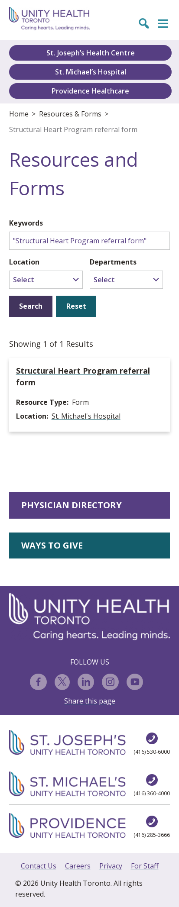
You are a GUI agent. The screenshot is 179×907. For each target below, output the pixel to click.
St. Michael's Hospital (86, 416)
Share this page (89, 701)
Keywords (26, 223)
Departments (113, 262)
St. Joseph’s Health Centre (90, 53)
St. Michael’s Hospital (90, 72)
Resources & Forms (70, 114)
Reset (76, 306)
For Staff (145, 866)
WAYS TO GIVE (52, 545)
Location (24, 262)
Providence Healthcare (90, 91)
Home (19, 114)
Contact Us (38, 866)
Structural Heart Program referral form (73, 129)
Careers (78, 866)
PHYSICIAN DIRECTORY (71, 505)
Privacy (110, 866)
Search (30, 306)
